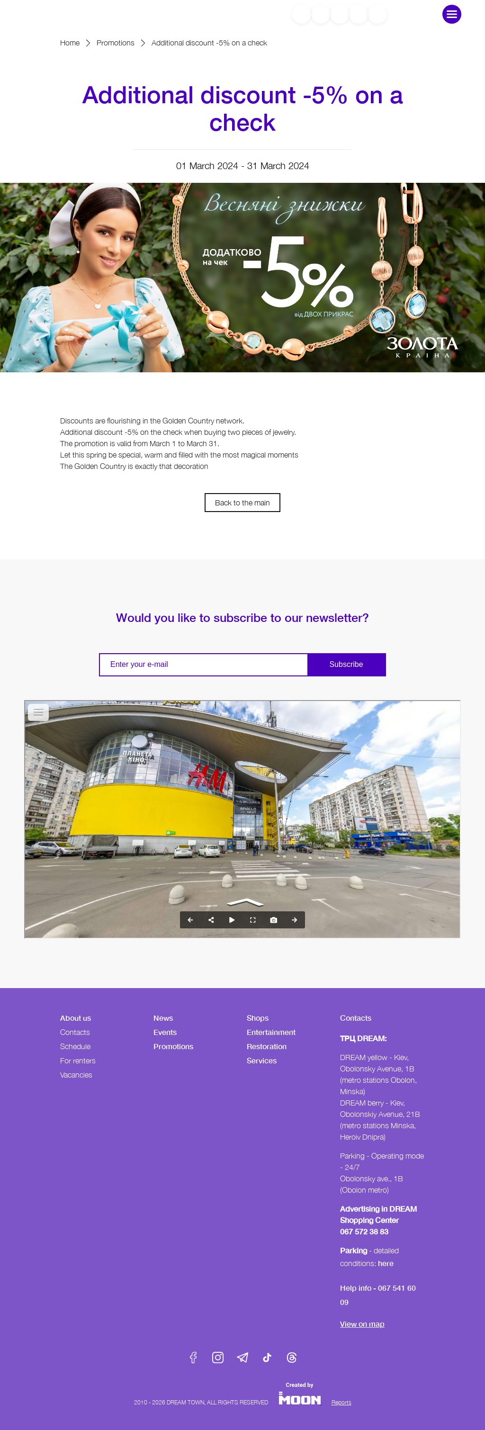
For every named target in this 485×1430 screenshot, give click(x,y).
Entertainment (271, 1031)
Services (262, 1060)
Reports (341, 1402)
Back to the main (242, 502)
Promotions (116, 42)
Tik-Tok (267, 1357)
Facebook (193, 1357)
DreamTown (63, 14)
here (386, 1263)
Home (70, 42)
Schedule (75, 1046)
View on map (362, 1323)
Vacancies (76, 1074)
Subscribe (346, 664)
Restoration (267, 1046)
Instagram (218, 1357)
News (163, 1017)
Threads (292, 1357)
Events (165, 1031)
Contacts (75, 1032)
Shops (258, 1017)
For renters (78, 1060)
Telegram (242, 1357)
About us (75, 1017)
